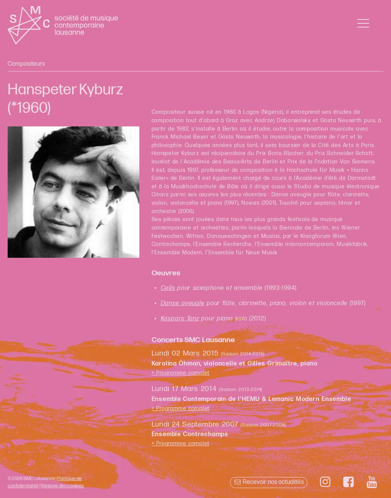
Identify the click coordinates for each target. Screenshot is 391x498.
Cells (168, 288)
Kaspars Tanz (180, 318)
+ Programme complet (181, 373)
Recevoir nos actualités (268, 482)
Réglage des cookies (62, 486)
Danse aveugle (183, 303)
